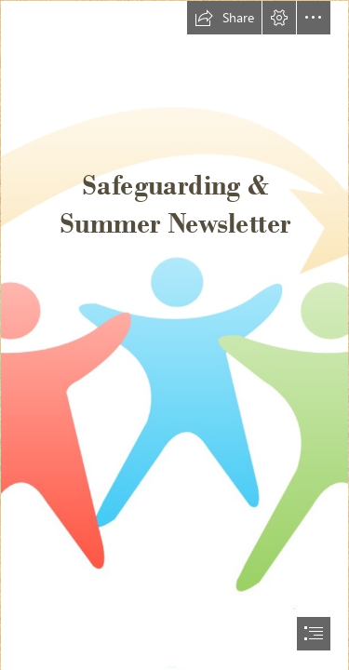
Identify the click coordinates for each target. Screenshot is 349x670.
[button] (224, 17)
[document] (174, 335)
